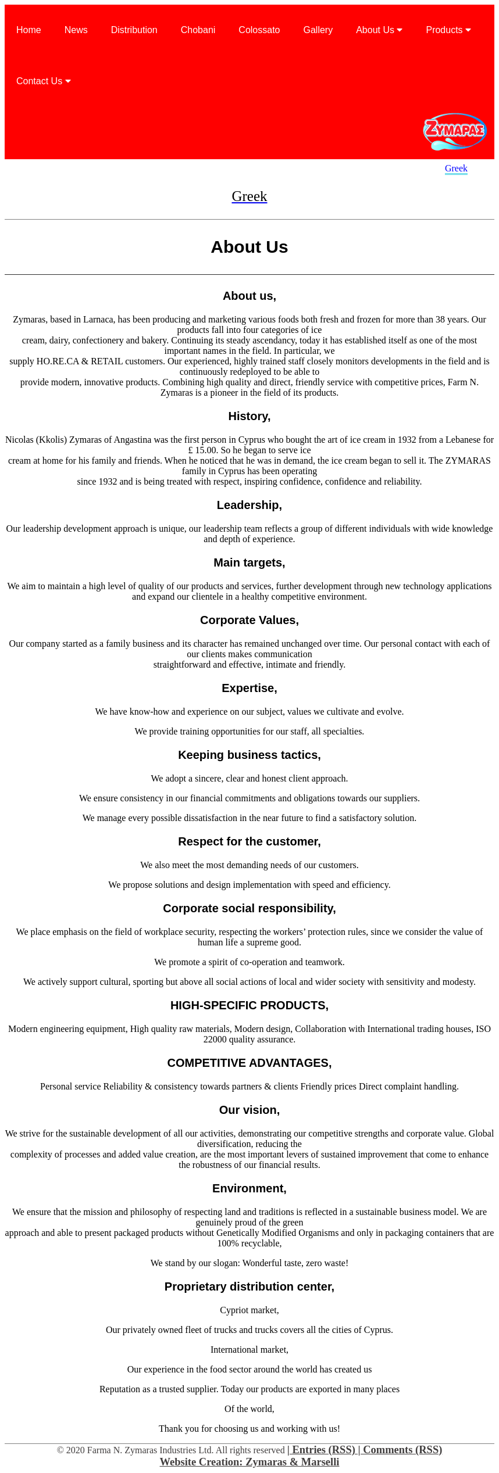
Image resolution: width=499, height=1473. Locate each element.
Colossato (259, 30)
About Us (379, 30)
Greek (456, 168)
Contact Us (43, 81)
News (76, 30)
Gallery (318, 30)
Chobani (198, 30)
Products (448, 30)
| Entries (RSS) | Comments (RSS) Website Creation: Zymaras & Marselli (301, 1456)
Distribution (134, 30)
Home (28, 30)
